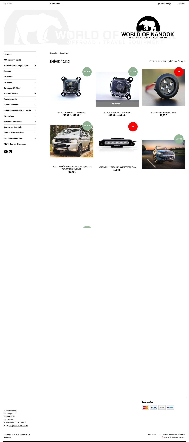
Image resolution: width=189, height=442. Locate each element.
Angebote (7, 71)
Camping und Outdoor (20, 88)
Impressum (173, 434)
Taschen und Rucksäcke (20, 127)
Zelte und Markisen (20, 93)
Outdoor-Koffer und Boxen (20, 133)
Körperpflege (20, 116)
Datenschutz (155, 434)
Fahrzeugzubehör (20, 99)
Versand (165, 434)
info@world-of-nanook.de (18, 425)
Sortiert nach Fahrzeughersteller (20, 65)
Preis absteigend (164, 61)
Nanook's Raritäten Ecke (20, 138)
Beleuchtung (20, 76)
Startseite (7, 54)
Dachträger (20, 82)
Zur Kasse (181, 4)
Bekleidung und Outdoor (20, 121)
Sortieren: (153, 61)
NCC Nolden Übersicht (12, 60)
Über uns (181, 434)
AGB (148, 434)
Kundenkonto (55, 4)
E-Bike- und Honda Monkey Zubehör (20, 110)
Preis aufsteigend (178, 61)
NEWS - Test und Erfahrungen (15, 144)
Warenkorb (166, 4)
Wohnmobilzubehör (20, 105)
